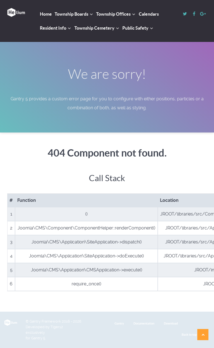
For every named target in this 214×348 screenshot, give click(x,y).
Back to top (195, 334)
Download (171, 323)
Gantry (119, 323)
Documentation (143, 323)
